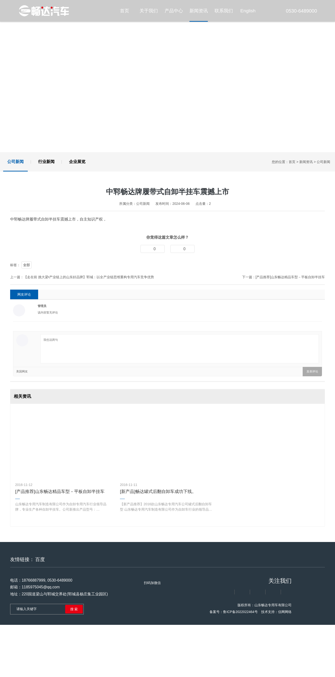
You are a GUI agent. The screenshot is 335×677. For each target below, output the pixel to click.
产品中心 (174, 11)
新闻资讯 (198, 11)
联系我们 (224, 11)
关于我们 (149, 11)
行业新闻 (46, 161)
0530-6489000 (298, 11)
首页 (124, 11)
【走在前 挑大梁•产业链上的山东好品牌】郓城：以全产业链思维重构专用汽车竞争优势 (89, 357)
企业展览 (77, 161)
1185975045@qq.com (39, 667)
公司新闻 (15, 161)
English (248, 11)
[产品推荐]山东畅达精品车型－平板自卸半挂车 (290, 357)
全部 (26, 345)
